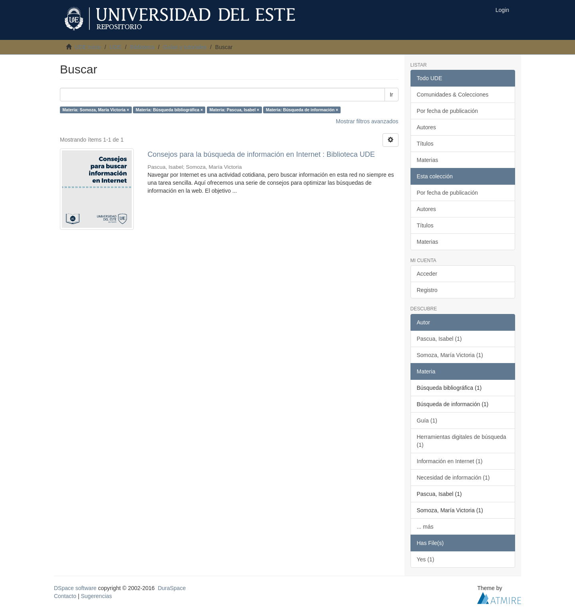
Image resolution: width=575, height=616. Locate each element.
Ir (391, 94)
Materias (427, 160)
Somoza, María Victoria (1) (450, 355)
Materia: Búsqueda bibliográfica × (169, 109)
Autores (426, 127)
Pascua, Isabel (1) (439, 339)
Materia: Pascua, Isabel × (235, 109)
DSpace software (75, 588)
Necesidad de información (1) (453, 477)
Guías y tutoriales (184, 47)
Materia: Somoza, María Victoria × (95, 109)
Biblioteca (142, 47)
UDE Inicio (88, 47)
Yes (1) (425, 559)
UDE (116, 47)
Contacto (65, 596)
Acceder (427, 273)
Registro (427, 290)
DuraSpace (172, 588)
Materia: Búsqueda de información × (302, 109)
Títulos (425, 143)
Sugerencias (96, 596)
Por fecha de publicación (447, 111)
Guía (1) (427, 420)
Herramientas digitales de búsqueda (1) (461, 441)
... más (425, 526)
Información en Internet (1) (450, 461)
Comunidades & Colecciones (453, 94)
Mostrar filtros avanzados (367, 121)
